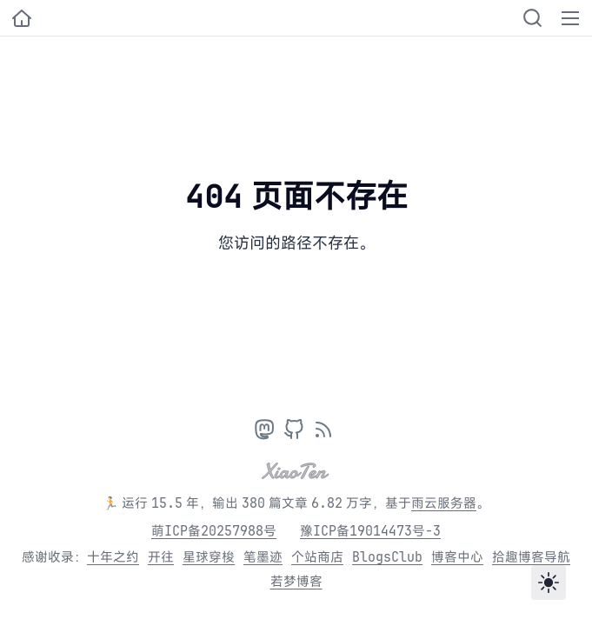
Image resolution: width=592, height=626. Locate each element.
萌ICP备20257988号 (213, 531)
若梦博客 (296, 581)
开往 (161, 557)
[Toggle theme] (548, 582)
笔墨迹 (263, 557)
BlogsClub (387, 557)
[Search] (532, 18)
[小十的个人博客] (21, 18)
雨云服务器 (443, 503)
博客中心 (457, 557)
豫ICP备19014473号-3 (370, 531)
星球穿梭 (209, 557)
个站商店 (317, 557)
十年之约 (113, 557)
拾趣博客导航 (531, 557)
